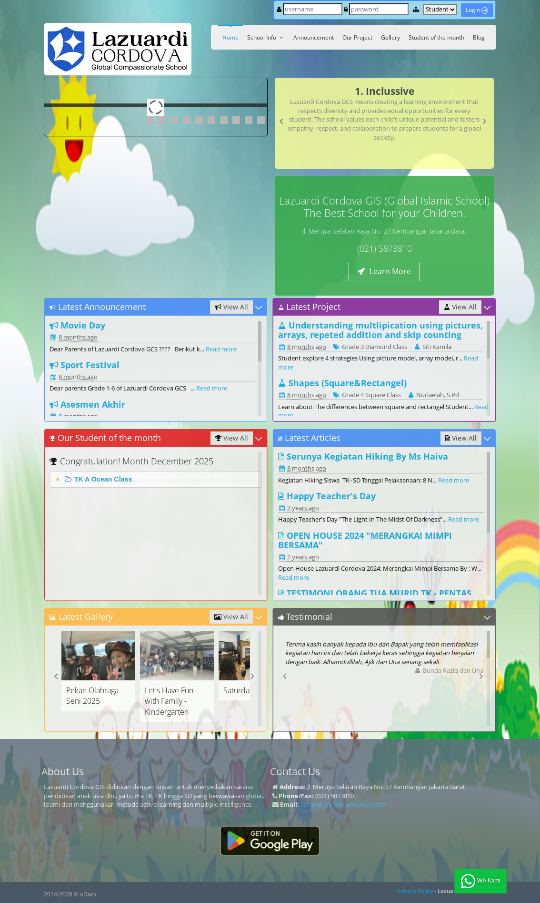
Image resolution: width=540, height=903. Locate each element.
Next (486, 123)
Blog (479, 37)
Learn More (384, 271)
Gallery (390, 37)
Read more (221, 349)
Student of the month (436, 37)
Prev (283, 123)
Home (230, 37)
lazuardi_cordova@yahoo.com (343, 804)
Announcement (313, 37)
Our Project (357, 37)
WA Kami (480, 881)
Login (477, 10)
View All (231, 306)
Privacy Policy (415, 891)
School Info (266, 37)
